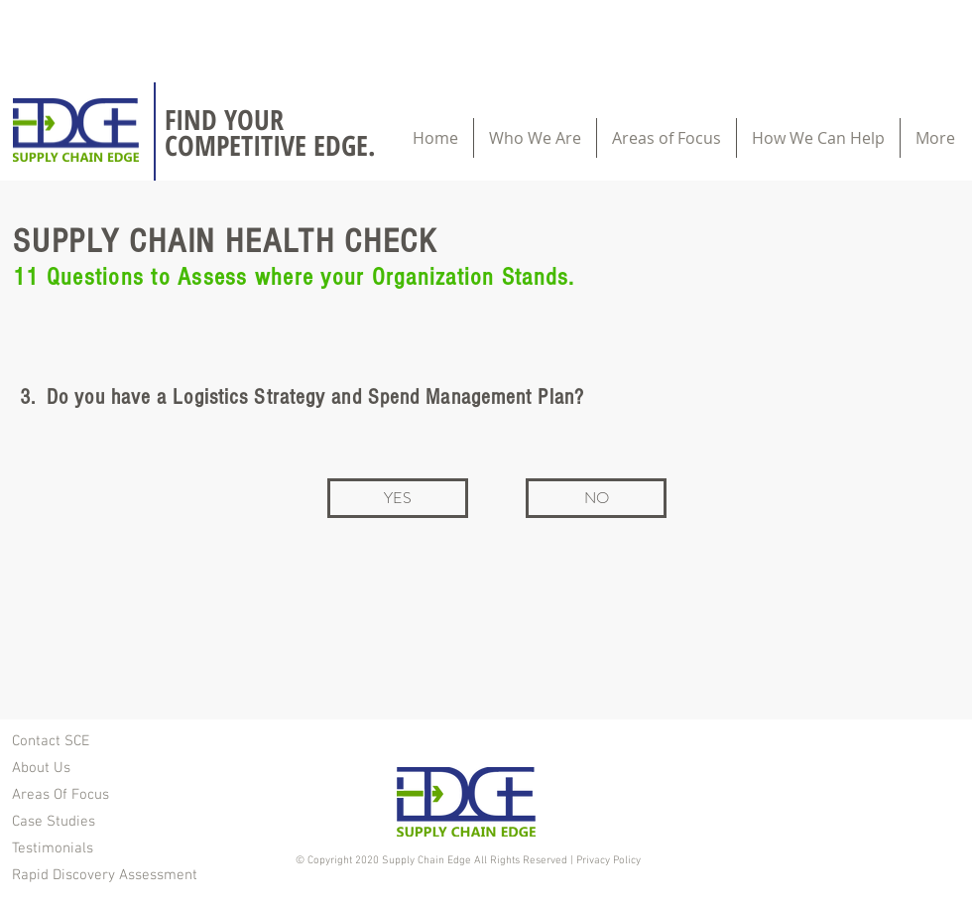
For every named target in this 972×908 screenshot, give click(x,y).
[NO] (596, 498)
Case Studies (53, 822)
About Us (41, 768)
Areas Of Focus (60, 795)
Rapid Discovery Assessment (104, 875)
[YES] (397, 498)
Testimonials (52, 848)
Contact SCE (50, 741)
